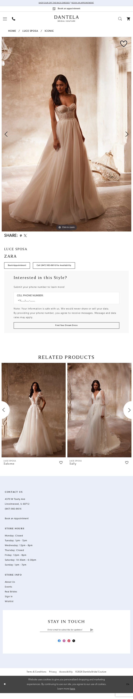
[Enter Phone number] (65, 303)
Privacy (52, 678)
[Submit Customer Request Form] (66, 329)
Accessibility (66, 678)
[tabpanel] (66, 134)
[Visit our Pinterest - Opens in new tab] (70, 646)
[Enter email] (66, 634)
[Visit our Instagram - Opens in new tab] (63, 646)
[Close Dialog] (5, 690)
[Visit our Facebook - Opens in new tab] (57, 646)
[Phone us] (14, 19)
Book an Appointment (85, 3)
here (72, 694)
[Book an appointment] (66, 9)
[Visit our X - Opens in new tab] (76, 646)
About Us (10, 586)
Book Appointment (19, 267)
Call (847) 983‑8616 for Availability (64, 267)
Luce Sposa (30, 31)
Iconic (49, 31)
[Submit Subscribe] (91, 634)
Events (8, 591)
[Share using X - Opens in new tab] (27, 236)
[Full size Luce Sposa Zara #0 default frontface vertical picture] (66, 134)
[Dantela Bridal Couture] (66, 19)
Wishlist (9, 606)
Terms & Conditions (37, 678)
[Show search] (120, 19)
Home (12, 31)
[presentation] (34, 414)
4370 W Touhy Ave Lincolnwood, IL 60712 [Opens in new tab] (17, 506)
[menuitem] (5, 19)
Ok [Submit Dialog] (127, 690)
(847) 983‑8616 (13, 513)
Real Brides (11, 596)
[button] (5, 19)
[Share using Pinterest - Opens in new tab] (21, 236)
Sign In (9, 601)
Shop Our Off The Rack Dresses (52, 3)
